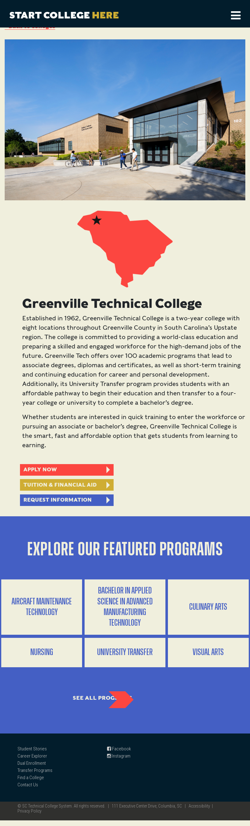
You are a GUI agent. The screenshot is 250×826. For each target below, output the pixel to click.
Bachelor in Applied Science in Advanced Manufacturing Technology (125, 610)
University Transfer (125, 655)
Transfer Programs (34, 776)
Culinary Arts (208, 610)
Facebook (119, 754)
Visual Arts (208, 655)
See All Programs (87, 702)
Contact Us (27, 790)
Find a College (30, 783)
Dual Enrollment (31, 769)
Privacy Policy (29, 816)
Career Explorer (32, 761)
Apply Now (41, 470)
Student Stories (32, 754)
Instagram (118, 761)
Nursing (41, 655)
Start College (64, 15)
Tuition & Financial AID (61, 486)
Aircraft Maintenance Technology (42, 610)
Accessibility (199, 811)
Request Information (58, 502)
